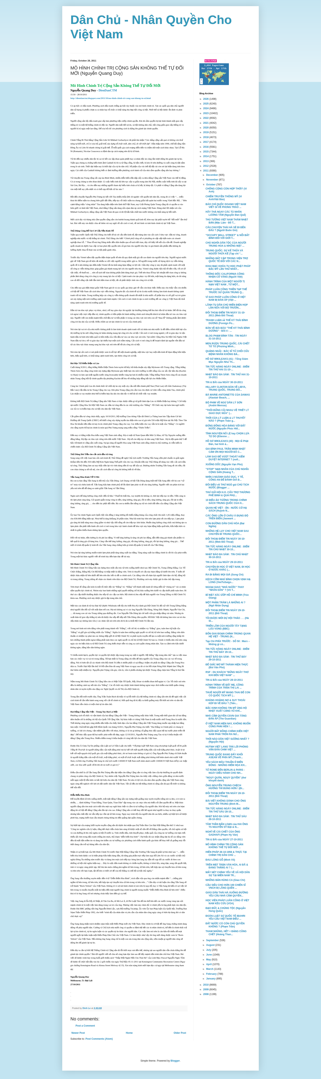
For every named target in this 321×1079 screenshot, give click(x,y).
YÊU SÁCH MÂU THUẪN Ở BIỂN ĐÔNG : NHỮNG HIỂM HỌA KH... (226, 763)
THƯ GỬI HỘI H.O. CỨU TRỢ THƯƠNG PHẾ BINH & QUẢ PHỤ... (228, 494)
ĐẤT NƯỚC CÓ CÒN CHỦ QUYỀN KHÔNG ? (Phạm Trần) (225, 925)
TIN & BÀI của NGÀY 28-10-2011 (224, 679)
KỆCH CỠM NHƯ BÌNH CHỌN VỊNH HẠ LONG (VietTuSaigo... (228, 581)
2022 (206, 118)
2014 (206, 156)
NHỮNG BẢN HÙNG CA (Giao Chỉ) (225, 880)
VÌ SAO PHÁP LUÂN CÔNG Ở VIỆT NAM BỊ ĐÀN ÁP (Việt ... (226, 298)
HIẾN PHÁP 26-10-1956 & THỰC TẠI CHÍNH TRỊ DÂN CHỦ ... (226, 853)
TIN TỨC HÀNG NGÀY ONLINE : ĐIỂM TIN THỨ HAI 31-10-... (227, 368)
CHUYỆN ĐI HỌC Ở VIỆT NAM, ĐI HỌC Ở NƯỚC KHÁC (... (228, 568)
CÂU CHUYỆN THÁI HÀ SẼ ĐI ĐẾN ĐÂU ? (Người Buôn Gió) (225, 229)
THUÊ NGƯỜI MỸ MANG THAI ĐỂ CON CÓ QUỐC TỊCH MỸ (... (228, 694)
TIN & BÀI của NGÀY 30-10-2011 (224, 382)
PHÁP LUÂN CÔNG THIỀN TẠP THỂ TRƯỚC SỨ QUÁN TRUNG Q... (226, 291)
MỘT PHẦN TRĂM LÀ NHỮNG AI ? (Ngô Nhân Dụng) (225, 604)
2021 (206, 122)
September (212, 940)
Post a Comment (85, 1025)
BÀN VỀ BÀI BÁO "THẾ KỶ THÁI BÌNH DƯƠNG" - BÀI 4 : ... (228, 329)
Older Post (180, 1032)
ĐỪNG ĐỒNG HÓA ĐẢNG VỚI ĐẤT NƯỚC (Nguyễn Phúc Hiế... (225, 427)
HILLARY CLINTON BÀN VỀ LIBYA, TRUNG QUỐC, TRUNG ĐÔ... (226, 388)
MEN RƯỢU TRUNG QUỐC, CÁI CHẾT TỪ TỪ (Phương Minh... (228, 345)
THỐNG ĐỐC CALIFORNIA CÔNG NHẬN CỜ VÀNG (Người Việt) (225, 275)
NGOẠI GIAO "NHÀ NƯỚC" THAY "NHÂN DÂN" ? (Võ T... (225, 588)
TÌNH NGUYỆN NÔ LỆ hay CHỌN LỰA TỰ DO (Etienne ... (227, 435)
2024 (206, 108)
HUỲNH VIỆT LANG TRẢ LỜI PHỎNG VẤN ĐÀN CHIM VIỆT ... (227, 748)
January (211, 978)
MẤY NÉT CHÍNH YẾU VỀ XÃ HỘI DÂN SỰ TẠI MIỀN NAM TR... (228, 874)
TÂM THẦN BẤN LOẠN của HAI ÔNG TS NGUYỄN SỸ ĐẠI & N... (227, 825)
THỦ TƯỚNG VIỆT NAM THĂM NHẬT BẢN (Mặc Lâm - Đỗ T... (227, 221)
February (211, 973)
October (211, 184)
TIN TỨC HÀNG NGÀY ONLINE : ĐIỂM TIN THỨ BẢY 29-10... (227, 650)
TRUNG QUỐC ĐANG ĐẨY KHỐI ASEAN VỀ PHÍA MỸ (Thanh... (224, 756)
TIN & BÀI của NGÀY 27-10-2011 (224, 839)
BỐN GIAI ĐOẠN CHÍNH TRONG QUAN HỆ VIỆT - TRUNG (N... (228, 635)
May (209, 959)
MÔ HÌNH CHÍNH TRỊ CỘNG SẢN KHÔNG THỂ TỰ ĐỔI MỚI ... (224, 846)
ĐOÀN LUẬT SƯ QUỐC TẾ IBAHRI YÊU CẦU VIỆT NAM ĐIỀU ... (225, 917)
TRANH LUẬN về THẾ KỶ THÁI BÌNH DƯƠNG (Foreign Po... (227, 321)
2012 (206, 166)
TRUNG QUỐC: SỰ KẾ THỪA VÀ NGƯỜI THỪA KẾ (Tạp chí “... (224, 252)
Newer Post (78, 1032)
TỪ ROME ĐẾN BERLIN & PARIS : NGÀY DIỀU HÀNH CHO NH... (225, 771)
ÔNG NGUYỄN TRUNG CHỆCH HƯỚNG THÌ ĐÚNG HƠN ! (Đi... (225, 787)
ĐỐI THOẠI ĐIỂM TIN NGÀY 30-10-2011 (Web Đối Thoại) (225, 540)
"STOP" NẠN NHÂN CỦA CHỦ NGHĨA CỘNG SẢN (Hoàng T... (227, 470)
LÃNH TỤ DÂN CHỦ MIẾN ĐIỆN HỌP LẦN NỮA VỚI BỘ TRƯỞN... (227, 306)
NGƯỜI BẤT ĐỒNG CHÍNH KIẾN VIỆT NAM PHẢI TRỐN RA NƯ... (227, 732)
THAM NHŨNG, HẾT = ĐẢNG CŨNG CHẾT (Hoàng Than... (226, 933)
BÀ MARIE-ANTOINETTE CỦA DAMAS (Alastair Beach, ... (228, 396)
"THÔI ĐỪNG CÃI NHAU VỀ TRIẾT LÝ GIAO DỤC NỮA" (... (227, 411)
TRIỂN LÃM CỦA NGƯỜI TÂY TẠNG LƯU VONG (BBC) (226, 627)
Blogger (175, 1060)
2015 (206, 151)
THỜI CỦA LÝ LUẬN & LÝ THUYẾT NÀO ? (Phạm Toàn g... (225, 419)
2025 (206, 103)
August (210, 945)
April (209, 964)
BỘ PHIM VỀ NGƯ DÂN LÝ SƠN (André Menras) (224, 404)
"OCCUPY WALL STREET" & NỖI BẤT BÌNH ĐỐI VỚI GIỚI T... (228, 236)
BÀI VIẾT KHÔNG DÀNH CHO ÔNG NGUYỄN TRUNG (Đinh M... (226, 802)
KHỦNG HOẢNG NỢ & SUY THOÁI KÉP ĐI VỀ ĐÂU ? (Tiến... (225, 702)
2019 (206, 132)
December (212, 175)
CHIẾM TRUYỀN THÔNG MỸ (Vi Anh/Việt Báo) (224, 198)
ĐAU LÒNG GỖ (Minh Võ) (220, 859)
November (212, 179)
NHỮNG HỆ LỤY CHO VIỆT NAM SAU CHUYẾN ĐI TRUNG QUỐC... (227, 532)
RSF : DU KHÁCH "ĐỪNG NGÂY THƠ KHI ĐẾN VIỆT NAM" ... (227, 673)
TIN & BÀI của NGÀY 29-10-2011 (224, 562)
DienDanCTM (108, 90)
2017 (206, 142)
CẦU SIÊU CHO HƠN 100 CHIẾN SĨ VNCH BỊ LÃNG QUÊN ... (226, 886)
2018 (206, 137)
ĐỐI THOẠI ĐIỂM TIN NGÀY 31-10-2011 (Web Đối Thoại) (225, 314)
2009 (206, 989)
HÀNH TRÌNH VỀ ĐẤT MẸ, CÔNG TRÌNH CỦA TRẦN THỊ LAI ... (225, 686)
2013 (206, 161)
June (209, 954)
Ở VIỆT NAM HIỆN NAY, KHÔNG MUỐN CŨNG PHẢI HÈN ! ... (228, 725)
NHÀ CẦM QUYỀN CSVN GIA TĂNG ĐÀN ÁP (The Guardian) (226, 717)
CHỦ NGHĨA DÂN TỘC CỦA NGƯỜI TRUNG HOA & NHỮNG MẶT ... (226, 244)
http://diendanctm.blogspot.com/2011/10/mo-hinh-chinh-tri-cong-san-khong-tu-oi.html (110, 98)
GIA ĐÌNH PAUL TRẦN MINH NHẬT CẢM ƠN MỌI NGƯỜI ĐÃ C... (225, 450)
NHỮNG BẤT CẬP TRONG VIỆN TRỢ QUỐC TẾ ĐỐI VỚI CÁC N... (227, 260)
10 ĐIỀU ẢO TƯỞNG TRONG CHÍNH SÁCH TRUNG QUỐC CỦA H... (226, 501)
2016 (206, 146)
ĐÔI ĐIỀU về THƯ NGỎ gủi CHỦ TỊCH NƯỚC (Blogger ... (227, 486)
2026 (206, 99)
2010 (206, 984)
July (209, 950)
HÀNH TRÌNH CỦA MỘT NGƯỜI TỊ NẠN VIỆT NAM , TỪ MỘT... (225, 283)
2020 (206, 127)
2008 (206, 994)
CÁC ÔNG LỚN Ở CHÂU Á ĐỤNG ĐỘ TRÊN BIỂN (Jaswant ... (227, 517)
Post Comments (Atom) (99, 1038)
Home (129, 1032)
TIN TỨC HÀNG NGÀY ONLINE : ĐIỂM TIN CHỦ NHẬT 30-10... (227, 548)
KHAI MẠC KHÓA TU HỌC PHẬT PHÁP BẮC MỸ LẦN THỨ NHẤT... (228, 267)
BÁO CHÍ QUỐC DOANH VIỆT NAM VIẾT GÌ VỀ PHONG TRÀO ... (226, 206)
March (210, 969)
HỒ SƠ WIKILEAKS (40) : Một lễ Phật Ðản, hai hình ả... (227, 442)
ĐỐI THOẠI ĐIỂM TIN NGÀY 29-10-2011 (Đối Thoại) (225, 612)
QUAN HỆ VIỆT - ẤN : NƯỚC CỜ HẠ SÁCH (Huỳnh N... (226, 509)
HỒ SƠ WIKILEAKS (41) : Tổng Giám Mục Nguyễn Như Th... (227, 360)
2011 (206, 170)
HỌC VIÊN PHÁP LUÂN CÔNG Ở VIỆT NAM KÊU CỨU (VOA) (227, 902)
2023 (206, 113)
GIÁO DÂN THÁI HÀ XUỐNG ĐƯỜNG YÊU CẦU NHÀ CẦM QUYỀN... (227, 894)
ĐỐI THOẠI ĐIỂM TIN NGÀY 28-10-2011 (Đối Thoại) (225, 795)
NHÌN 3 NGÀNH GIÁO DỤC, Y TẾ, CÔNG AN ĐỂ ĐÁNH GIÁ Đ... (225, 478)
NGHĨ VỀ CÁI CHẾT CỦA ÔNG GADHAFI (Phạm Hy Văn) (223, 833)
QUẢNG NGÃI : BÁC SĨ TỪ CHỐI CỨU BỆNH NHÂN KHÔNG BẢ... (227, 352)
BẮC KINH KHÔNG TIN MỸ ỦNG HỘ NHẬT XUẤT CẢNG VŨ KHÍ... (226, 709)
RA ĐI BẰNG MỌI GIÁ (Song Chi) (224, 574)
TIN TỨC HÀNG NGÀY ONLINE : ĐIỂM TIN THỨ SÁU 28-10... (227, 810)
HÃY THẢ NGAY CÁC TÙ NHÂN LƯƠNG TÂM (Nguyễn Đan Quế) (226, 213)
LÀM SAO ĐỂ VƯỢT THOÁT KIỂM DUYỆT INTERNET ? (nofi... (225, 458)
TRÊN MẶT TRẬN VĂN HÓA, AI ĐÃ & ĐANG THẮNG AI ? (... (227, 866)
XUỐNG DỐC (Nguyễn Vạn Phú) (224, 464)
